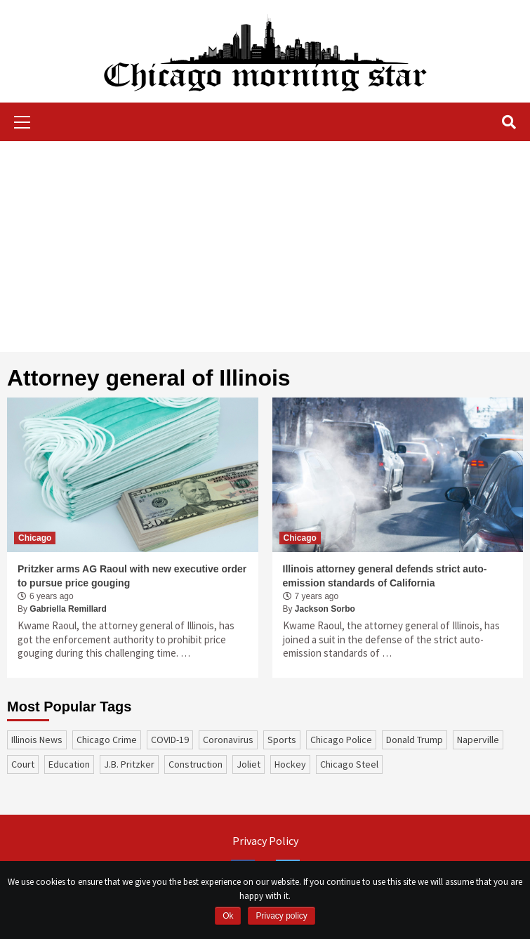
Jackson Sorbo (325, 609)
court (22, 764)
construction (195, 764)
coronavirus (228, 739)
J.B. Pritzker (129, 764)
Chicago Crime (107, 739)
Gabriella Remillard (67, 609)
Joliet (248, 764)
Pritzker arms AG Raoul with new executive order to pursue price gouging (132, 576)
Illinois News (36, 739)
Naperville (478, 739)
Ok (228, 916)
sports (281, 739)
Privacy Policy (265, 841)
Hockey (290, 764)
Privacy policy (281, 916)
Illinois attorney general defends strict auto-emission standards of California (385, 576)
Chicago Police (341, 739)
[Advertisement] (265, 246)
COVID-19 (170, 739)
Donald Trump (414, 739)
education (69, 764)
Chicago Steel (349, 764)
